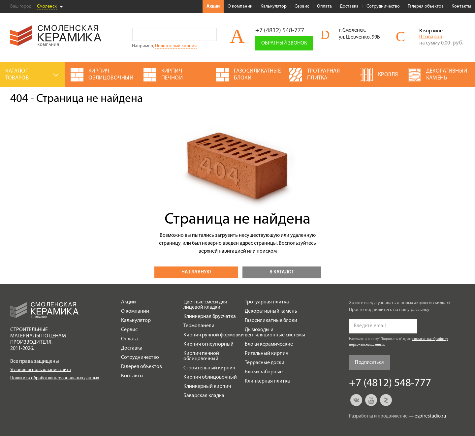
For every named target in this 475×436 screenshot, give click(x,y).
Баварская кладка (203, 395)
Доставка (349, 6)
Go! (210, 34)
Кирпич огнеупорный (208, 344)
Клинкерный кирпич (207, 386)
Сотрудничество (383, 6)
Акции (213, 6)
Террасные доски (264, 362)
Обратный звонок (284, 43)
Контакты (461, 6)
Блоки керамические (269, 344)
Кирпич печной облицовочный (201, 356)
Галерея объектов (426, 6)
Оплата (324, 6)
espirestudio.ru (430, 416)
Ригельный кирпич (266, 353)
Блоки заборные (264, 372)
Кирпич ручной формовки (213, 335)
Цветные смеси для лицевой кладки (205, 304)
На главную (196, 272)
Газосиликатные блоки (271, 320)
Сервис (302, 6)
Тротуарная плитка (267, 302)
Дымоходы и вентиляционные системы (275, 332)
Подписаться (369, 362)
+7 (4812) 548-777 (279, 30)
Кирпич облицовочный (210, 377)
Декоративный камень (271, 311)
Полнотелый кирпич (176, 46)
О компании (240, 6)
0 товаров (430, 37)
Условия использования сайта (40, 369)
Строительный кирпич (209, 368)
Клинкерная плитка (267, 381)
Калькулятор (274, 6)
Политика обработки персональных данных (54, 378)
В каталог (281, 272)
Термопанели (198, 325)
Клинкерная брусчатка (209, 316)
